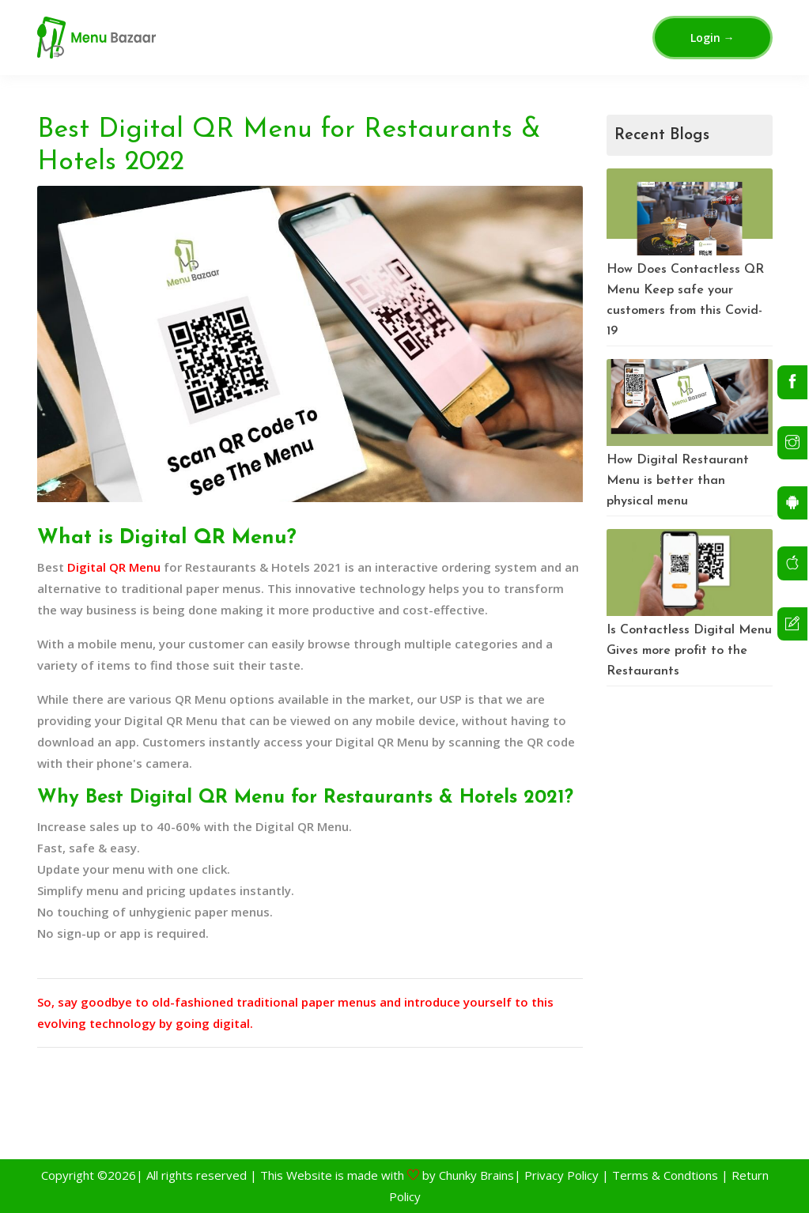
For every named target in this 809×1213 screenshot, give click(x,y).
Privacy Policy (560, 1175)
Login (712, 37)
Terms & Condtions (665, 1175)
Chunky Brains (476, 1175)
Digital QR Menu (114, 567)
